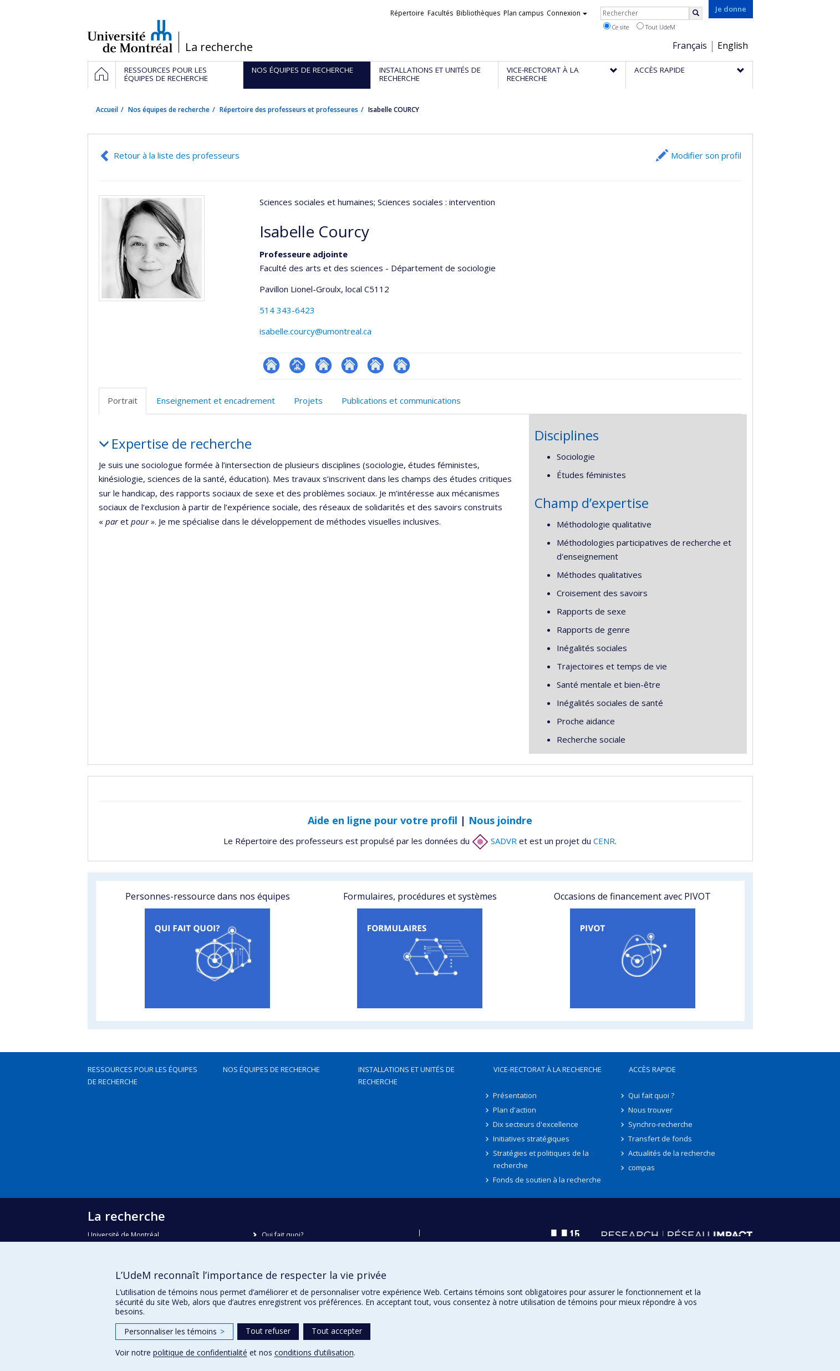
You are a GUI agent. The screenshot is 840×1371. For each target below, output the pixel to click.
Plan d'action (515, 1110)
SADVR (494, 840)
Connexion (567, 13)
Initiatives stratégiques (531, 1139)
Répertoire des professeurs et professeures (289, 109)
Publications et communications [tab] (401, 400)
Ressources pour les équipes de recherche (142, 1075)
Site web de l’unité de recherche (323, 365)
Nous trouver (651, 1110)
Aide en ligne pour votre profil (382, 820)
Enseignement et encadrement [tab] (215, 400)
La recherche (219, 47)
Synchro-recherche (661, 1124)
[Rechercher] (695, 13)
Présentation (515, 1095)
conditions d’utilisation (314, 1352)
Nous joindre (500, 820)
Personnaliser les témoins (174, 1331)
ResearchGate (271, 365)
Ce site (616, 26)
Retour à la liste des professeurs (177, 155)
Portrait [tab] (123, 400)
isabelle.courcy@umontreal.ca (315, 331)
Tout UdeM (656, 26)
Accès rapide (652, 1069)
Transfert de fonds (661, 1139)
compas (642, 1167)
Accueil (107, 109)
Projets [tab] (308, 400)
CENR (604, 840)
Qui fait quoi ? (652, 1095)
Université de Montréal (130, 36)
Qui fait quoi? (282, 1235)
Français (690, 45)
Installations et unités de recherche (406, 1075)
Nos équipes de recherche (169, 109)
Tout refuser (268, 1331)
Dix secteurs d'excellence (536, 1124)
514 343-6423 (287, 310)
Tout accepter (337, 1331)
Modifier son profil (706, 155)
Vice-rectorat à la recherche (547, 1069)
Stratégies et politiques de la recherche (541, 1159)
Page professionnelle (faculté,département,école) (297, 365)
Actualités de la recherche (672, 1153)
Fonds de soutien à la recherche (547, 1180)
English (732, 45)
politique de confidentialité (200, 1352)
